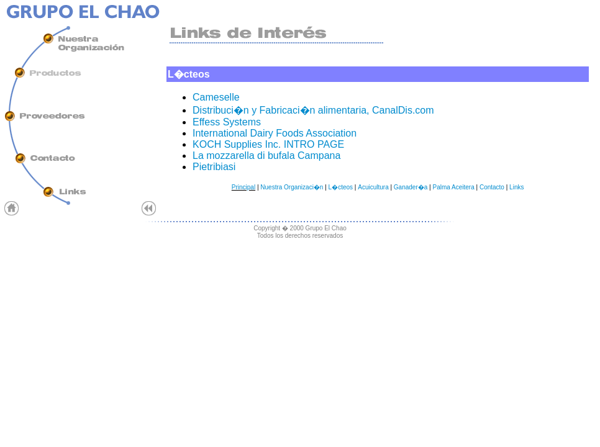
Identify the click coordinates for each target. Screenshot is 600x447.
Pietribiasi (214, 166)
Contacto (492, 187)
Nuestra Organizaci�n (291, 187)
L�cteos (341, 187)
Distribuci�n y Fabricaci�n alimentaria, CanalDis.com (313, 110)
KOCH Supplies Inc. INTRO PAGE (268, 144)
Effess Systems (227, 122)
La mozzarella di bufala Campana (266, 155)
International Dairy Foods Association (275, 133)
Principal (243, 187)
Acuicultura (373, 187)
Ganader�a (410, 187)
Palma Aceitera (453, 187)
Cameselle (216, 97)
